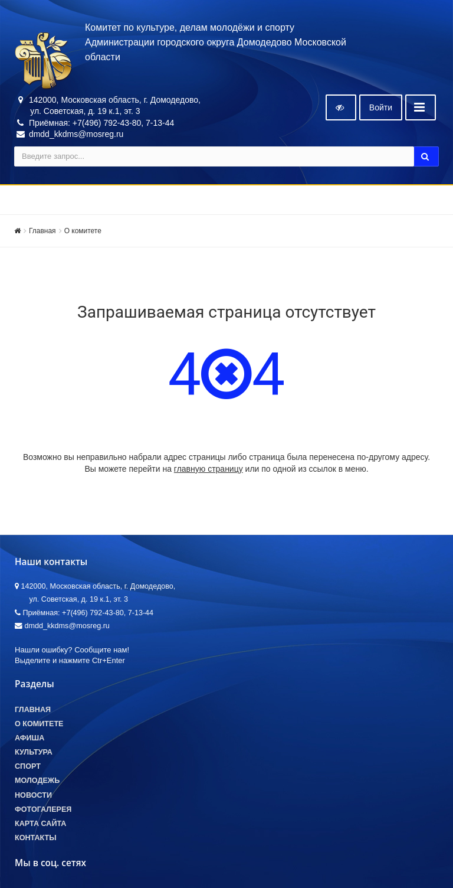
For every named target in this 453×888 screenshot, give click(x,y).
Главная (42, 231)
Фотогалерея (43, 809)
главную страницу (208, 469)
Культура (33, 752)
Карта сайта (40, 824)
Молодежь (37, 780)
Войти (380, 107)
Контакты (36, 838)
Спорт (28, 766)
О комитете (82, 231)
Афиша (29, 738)
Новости (33, 795)
